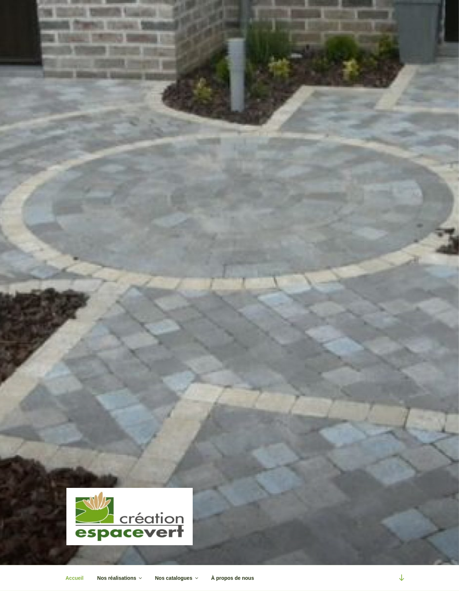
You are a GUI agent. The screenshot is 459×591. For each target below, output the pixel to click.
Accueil (75, 578)
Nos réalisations (120, 578)
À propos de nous (232, 578)
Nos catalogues (177, 578)
